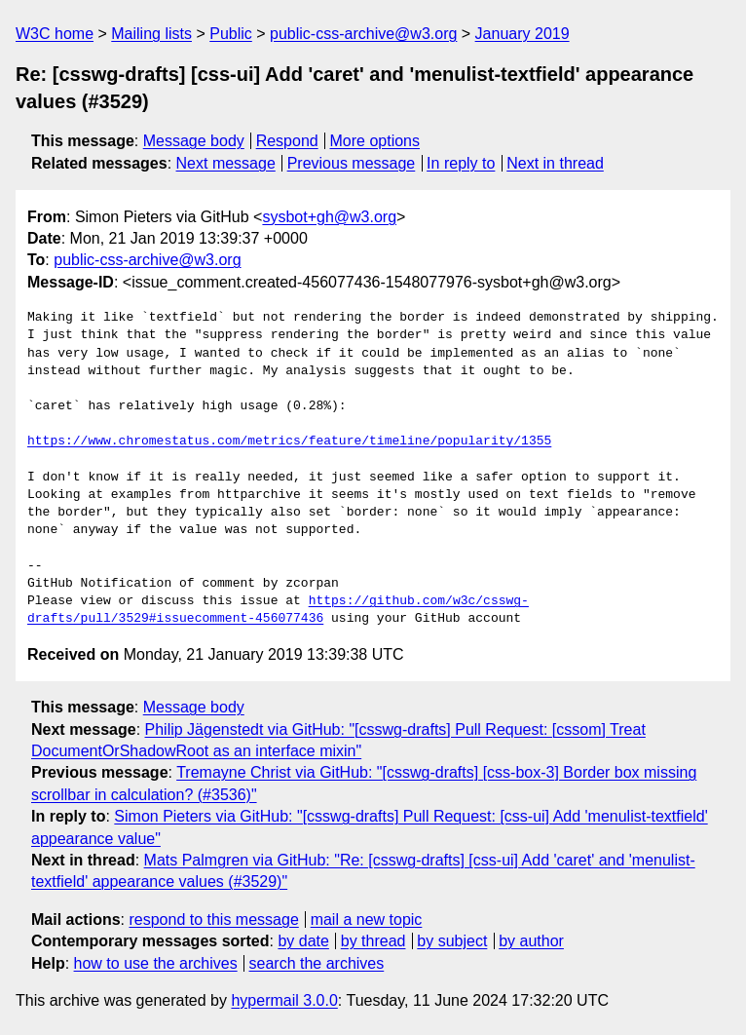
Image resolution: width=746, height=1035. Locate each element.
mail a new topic (367, 919)
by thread (373, 941)
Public (230, 33)
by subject (452, 941)
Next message (226, 163)
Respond (287, 141)
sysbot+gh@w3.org (329, 217)
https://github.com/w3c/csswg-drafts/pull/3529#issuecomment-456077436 (278, 610)
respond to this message (213, 919)
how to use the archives (156, 963)
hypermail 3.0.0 (284, 1000)
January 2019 (522, 33)
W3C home (54, 33)
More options (375, 141)
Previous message (351, 163)
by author (531, 941)
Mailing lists (151, 33)
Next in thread (555, 163)
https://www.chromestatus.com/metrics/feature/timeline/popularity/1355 (289, 441)
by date (303, 941)
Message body (193, 141)
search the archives (317, 963)
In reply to (461, 163)
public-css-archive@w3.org (363, 33)
